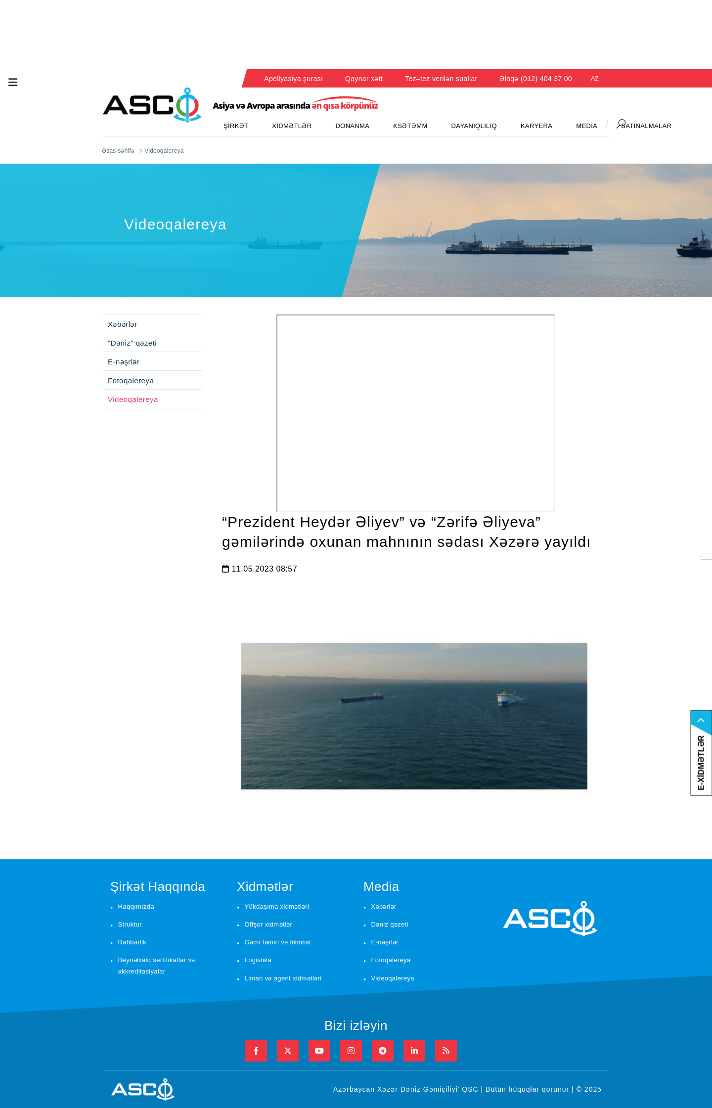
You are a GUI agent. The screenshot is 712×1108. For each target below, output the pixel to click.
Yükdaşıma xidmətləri (277, 906)
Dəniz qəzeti (389, 924)
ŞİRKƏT (235, 126)
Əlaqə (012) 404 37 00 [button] (535, 79)
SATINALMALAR (646, 126)
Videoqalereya (133, 399)
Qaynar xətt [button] (364, 79)
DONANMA (352, 126)
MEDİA (586, 126)
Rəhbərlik (132, 942)
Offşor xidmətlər (269, 924)
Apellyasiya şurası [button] (293, 79)
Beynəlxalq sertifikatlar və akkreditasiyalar (156, 965)
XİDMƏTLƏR (292, 126)
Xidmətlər (265, 886)
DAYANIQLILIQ (474, 126)
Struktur (130, 924)
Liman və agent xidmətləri (283, 978)
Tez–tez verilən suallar (441, 79)
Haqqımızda (136, 906)
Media (381, 886)
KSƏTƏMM (410, 126)
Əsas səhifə (118, 150)
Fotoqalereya (131, 380)
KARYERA (536, 126)
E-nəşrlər (123, 361)
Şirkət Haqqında (157, 886)
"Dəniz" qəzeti (132, 343)
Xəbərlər (122, 324)
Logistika (258, 960)
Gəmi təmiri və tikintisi (278, 942)
